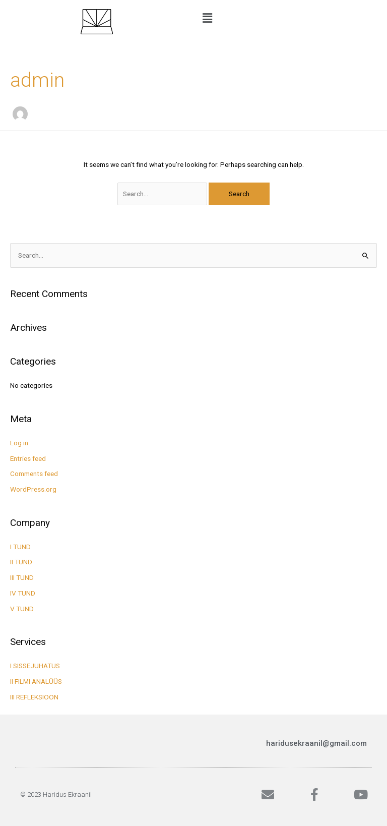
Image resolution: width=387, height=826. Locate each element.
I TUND (20, 547)
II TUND (21, 562)
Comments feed (34, 473)
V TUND (22, 609)
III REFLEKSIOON (34, 697)
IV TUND (22, 593)
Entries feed (28, 458)
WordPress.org (33, 489)
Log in (19, 443)
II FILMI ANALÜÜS (36, 681)
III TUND (22, 577)
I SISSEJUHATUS (35, 666)
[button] (290, 18)
